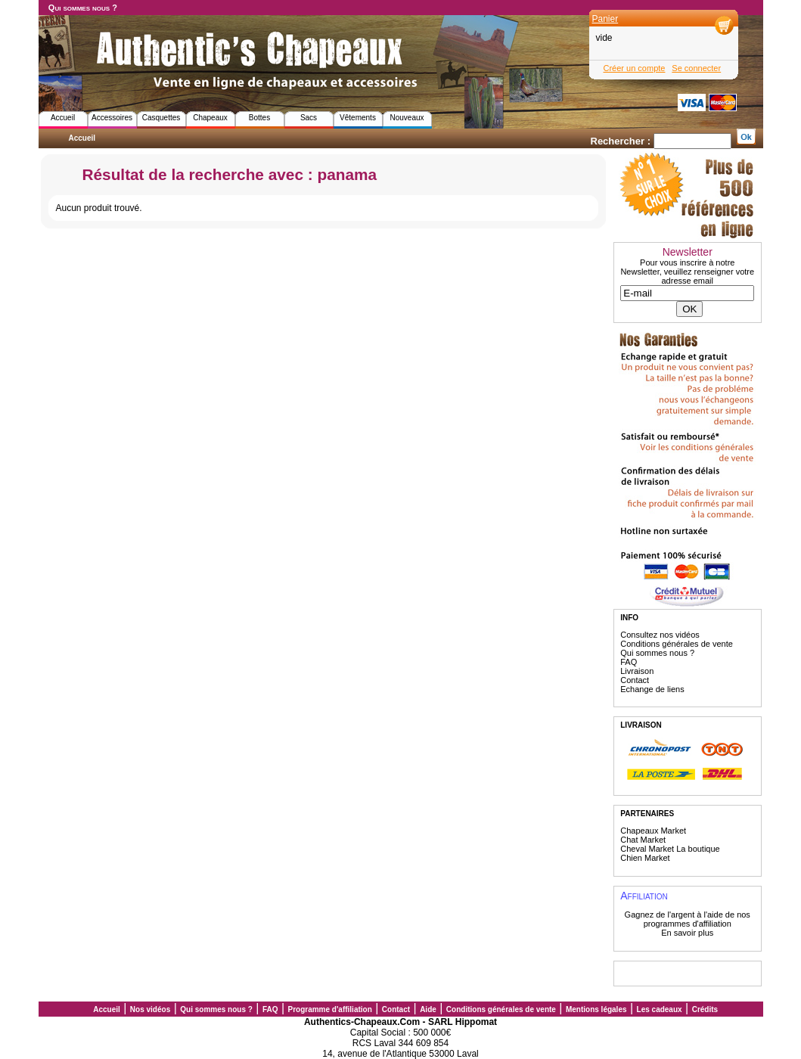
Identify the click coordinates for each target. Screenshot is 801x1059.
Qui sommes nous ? (82, 7)
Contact (634, 680)
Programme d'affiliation (330, 1009)
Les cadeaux (659, 1009)
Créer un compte (635, 68)
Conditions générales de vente (676, 643)
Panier (605, 19)
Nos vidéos (150, 1009)
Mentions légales (596, 1009)
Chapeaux (210, 117)
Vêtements (358, 117)
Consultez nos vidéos (660, 634)
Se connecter (696, 68)
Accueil (63, 117)
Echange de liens (652, 689)
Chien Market (644, 857)
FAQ (628, 661)
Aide (428, 1009)
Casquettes (161, 117)
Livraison (637, 670)
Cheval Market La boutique (669, 848)
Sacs (308, 117)
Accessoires (112, 117)
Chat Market (643, 839)
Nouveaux (407, 117)
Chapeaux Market (653, 830)
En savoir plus (687, 932)
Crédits (705, 1009)
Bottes (259, 117)
